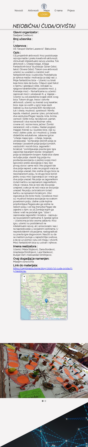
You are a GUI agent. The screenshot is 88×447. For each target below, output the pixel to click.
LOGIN (44, 14)
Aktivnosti (33, 10)
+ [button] (24, 277)
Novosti (19, 10)
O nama (58, 10)
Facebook (63, 417)
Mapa (47, 10)
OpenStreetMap (55, 318)
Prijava (70, 10)
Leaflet (46, 318)
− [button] (24, 280)
